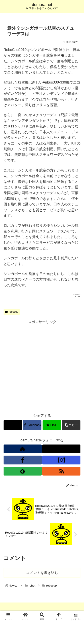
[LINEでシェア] (52, 425)
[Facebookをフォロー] (23, 460)
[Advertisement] (42, 366)
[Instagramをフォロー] (61, 460)
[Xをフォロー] (61, 449)
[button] (71, 425)
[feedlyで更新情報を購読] (23, 471)
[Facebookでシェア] (32, 425)
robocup (11, 311)
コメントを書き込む (42, 573)
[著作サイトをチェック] (23, 449)
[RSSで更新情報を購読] (61, 471)
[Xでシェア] (13, 425)
